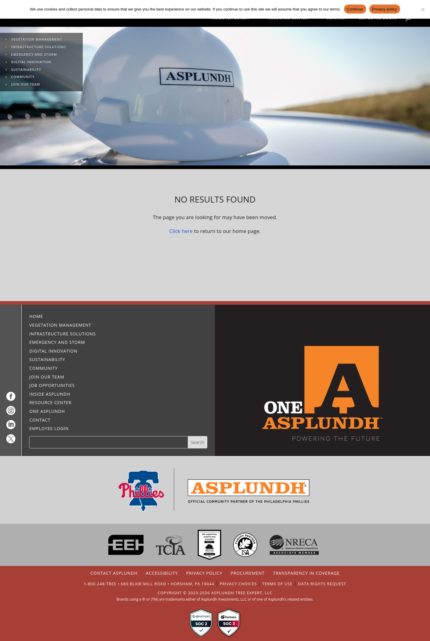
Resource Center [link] (288, 18)
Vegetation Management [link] (36, 40)
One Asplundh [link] (47, 412)
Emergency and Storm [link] (34, 55)
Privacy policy (384, 9)
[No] (422, 9)
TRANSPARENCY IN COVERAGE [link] (306, 573)
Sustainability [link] (26, 70)
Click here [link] (181, 231)
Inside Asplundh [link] (229, 18)
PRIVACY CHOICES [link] (238, 583)
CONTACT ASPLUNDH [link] (113, 573)
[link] (10, 398)
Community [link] (23, 77)
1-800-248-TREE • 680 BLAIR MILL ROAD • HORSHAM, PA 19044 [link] (149, 583)
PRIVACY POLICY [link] (204, 573)
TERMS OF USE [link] (277, 583)
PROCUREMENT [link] (247, 573)
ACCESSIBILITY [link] (162, 573)
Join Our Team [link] (25, 84)
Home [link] (36, 317)
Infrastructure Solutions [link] (38, 47)
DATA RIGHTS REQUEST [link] (322, 583)
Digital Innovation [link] (31, 62)
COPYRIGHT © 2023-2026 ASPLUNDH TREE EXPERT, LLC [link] (215, 592)
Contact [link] (336, 18)
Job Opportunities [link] (52, 386)
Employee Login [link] (378, 18)
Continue (355, 9)
